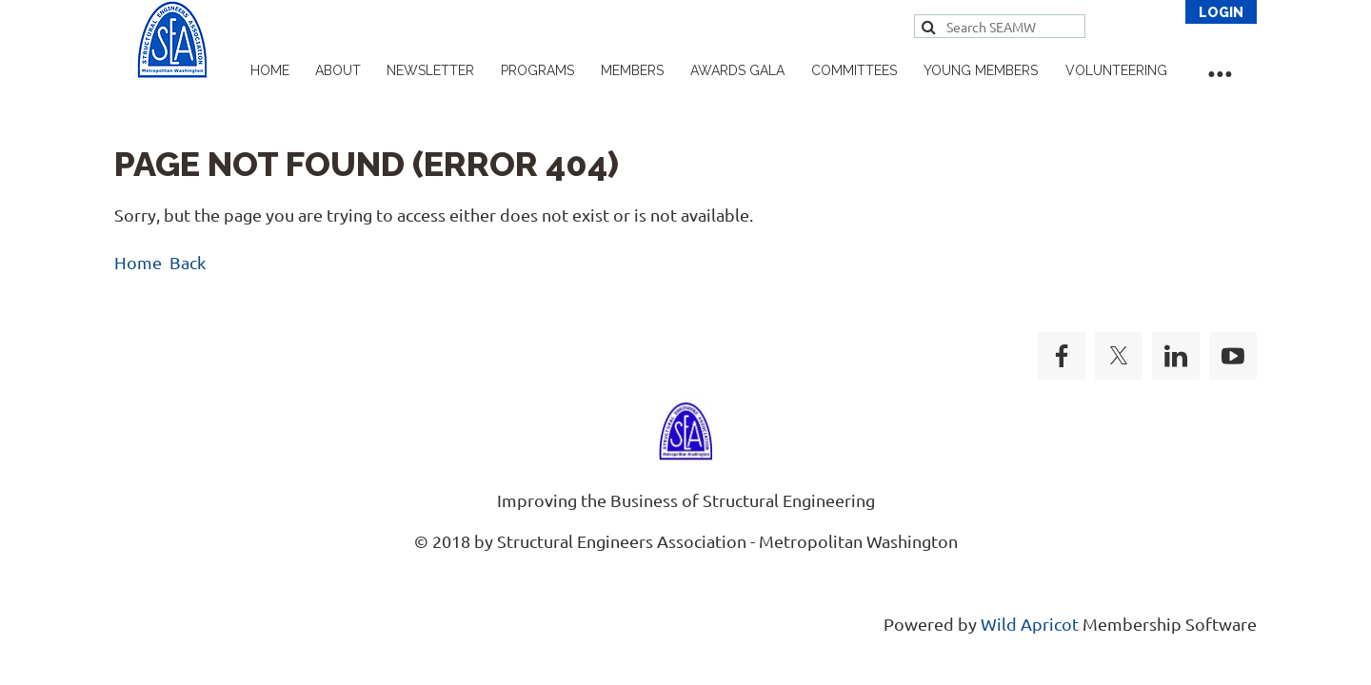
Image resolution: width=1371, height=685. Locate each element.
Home (138, 262)
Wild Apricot (1030, 624)
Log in (1221, 12)
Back (187, 262)
